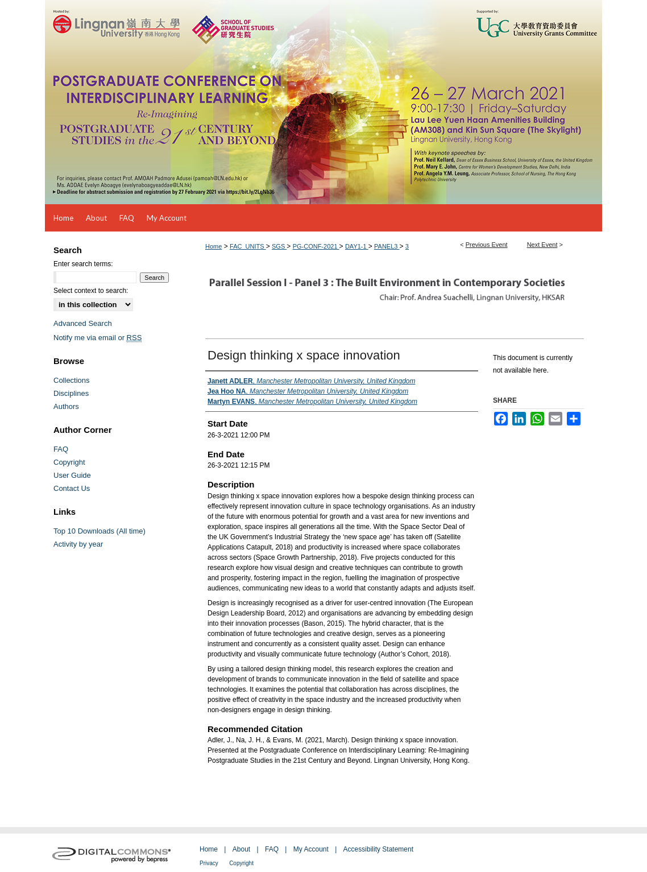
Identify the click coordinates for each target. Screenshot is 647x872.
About (241, 849)
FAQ (60, 449)
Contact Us (71, 488)
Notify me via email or (97, 337)
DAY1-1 (356, 246)
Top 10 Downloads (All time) (99, 531)
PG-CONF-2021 (316, 246)
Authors (66, 406)
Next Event (542, 244)
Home (213, 246)
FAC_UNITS (248, 246)
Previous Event (487, 244)
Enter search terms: (83, 264)
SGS (279, 246)
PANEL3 (386, 246)
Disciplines (71, 393)
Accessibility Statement (378, 849)
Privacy (209, 863)
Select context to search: (90, 291)
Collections (71, 380)
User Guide (72, 475)
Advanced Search (82, 323)
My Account (311, 849)
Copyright (69, 462)
